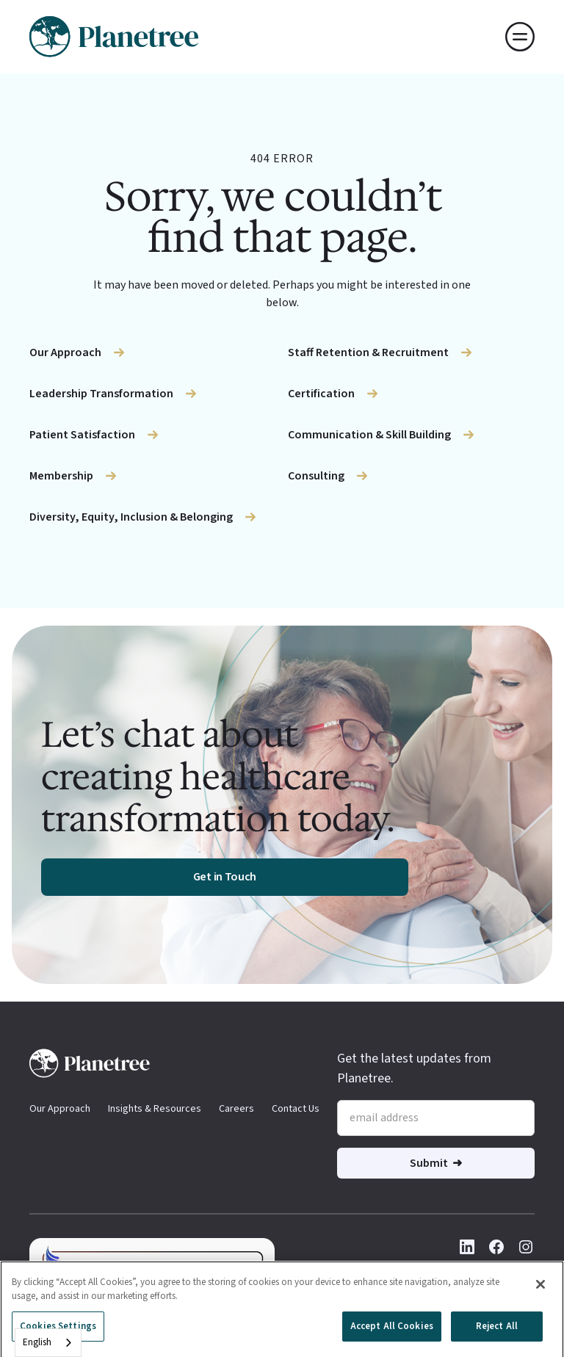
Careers (236, 1108)
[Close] (540, 1291)
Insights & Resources (154, 1108)
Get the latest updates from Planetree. (414, 1068)
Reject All (497, 1332)
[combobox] (48, 1342)
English (37, 1342)
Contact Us (295, 1108)
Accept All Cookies (391, 1332)
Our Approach (59, 1108)
